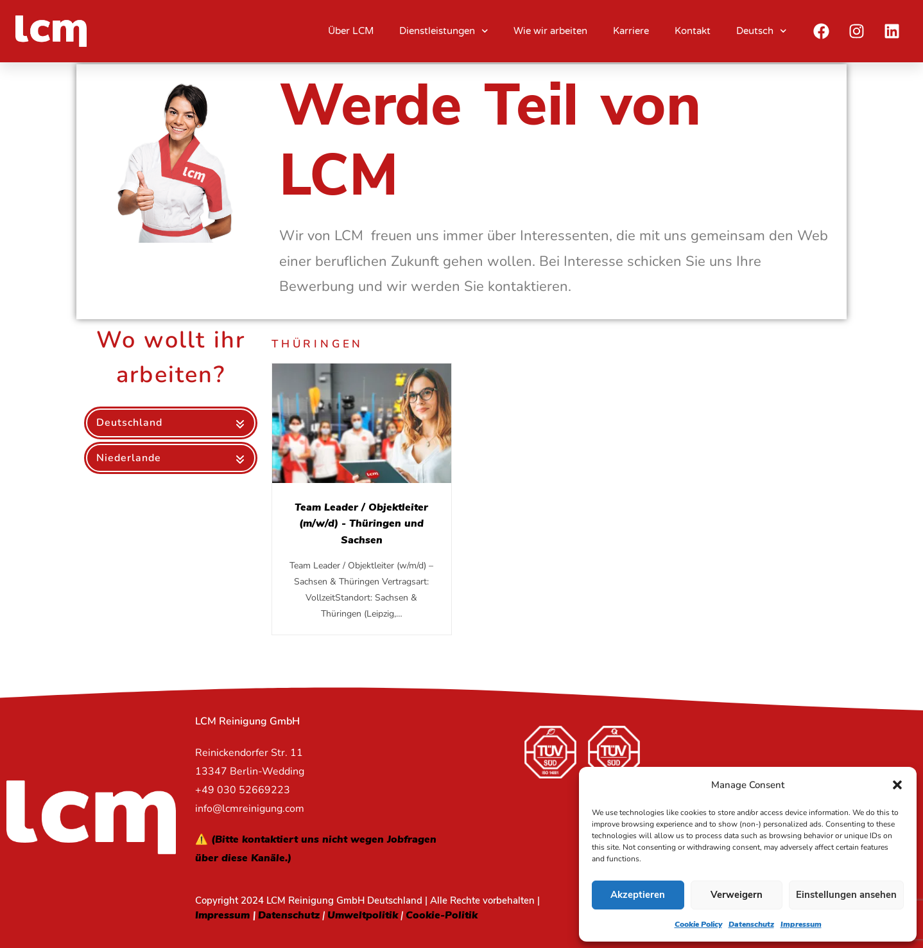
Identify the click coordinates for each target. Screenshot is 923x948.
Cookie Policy (698, 924)
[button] (897, 784)
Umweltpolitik (362, 915)
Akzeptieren (637, 894)
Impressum (801, 924)
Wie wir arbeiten (550, 31)
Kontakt (693, 31)
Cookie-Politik (442, 915)
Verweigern (737, 894)
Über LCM (351, 31)
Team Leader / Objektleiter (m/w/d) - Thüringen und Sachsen (361, 523)
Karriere (631, 31)
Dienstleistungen (443, 31)
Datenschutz (751, 924)
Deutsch (761, 31)
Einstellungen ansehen (846, 894)
